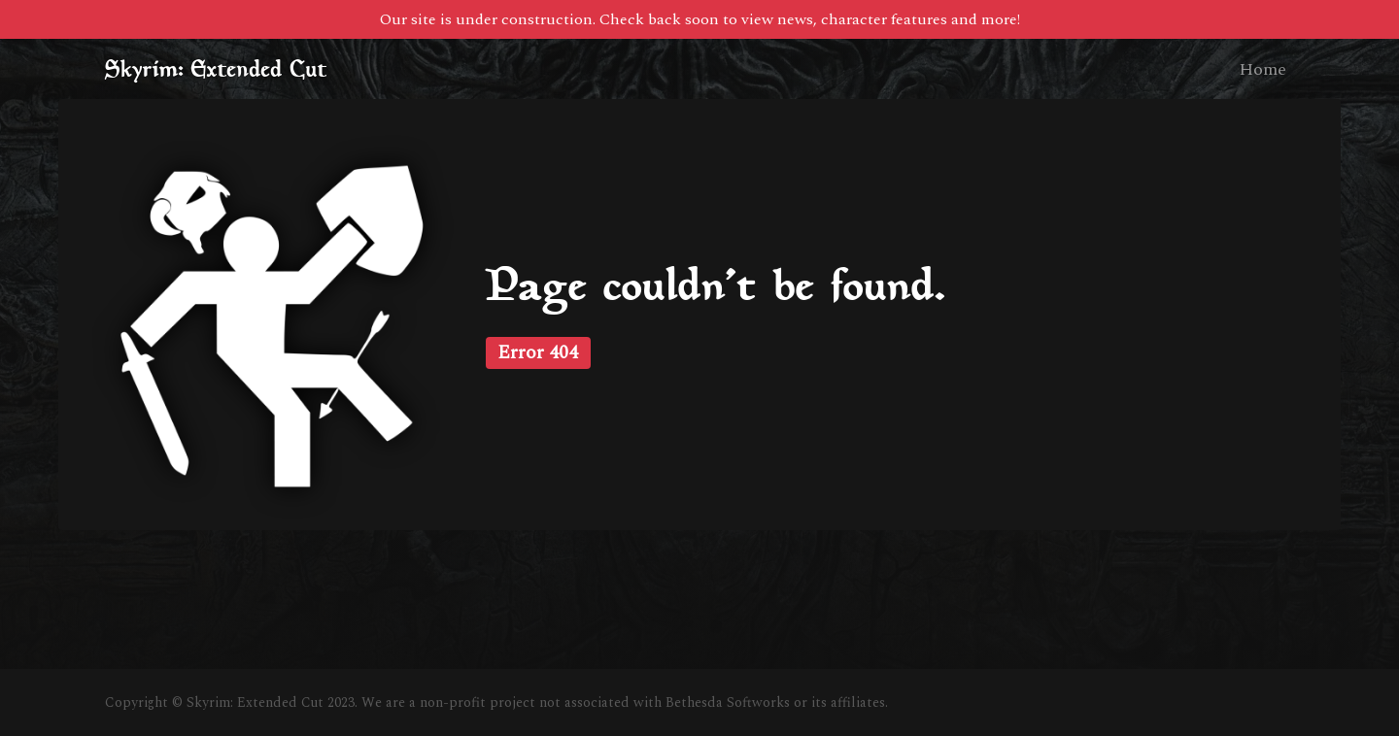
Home (1262, 69)
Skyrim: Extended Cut (216, 68)
